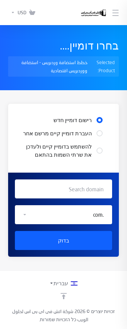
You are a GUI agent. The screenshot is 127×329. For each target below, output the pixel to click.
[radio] (100, 120)
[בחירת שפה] (63, 283)
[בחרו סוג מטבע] (17, 12)
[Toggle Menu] (116, 12)
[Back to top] (63, 296)
